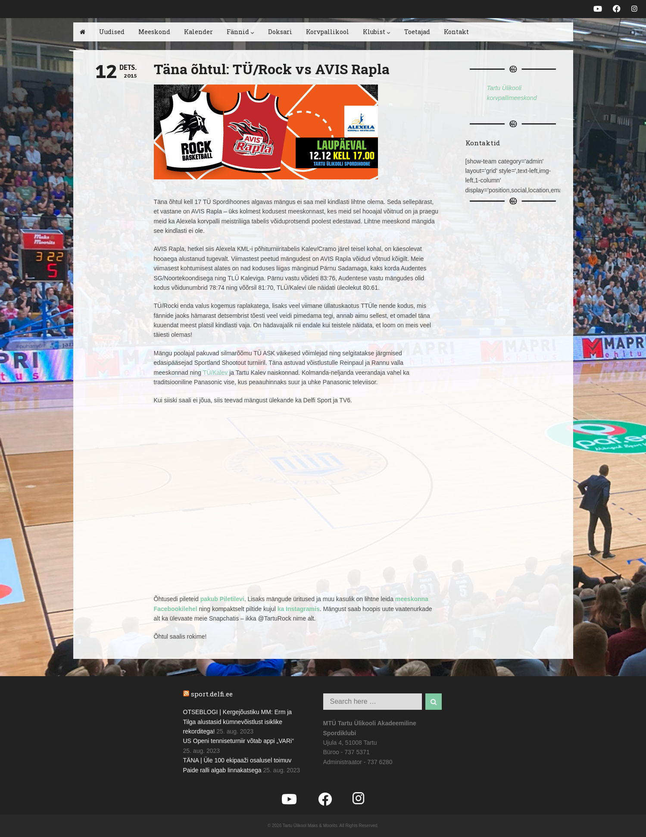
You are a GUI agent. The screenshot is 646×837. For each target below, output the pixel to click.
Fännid (240, 32)
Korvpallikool (327, 32)
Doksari (280, 32)
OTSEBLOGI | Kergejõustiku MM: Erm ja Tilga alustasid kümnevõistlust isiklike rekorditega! (237, 721)
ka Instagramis (299, 608)
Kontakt (456, 32)
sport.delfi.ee (212, 694)
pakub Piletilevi (222, 599)
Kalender (198, 32)
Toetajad (417, 32)
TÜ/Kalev (215, 372)
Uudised (112, 32)
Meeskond (154, 32)
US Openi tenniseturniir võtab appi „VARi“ (238, 740)
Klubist (376, 32)
